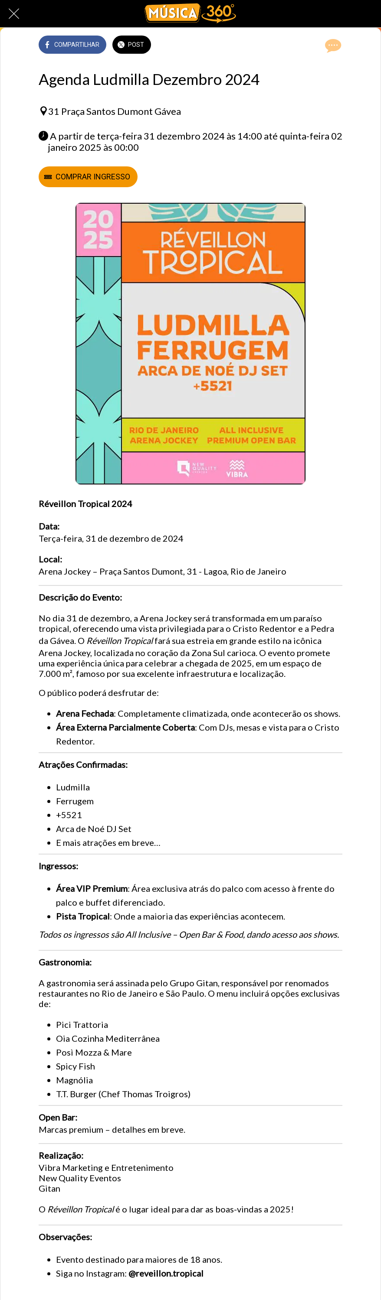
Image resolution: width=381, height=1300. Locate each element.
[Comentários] (332, 45)
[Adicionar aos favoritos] (311, 45)
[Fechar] (14, 14)
